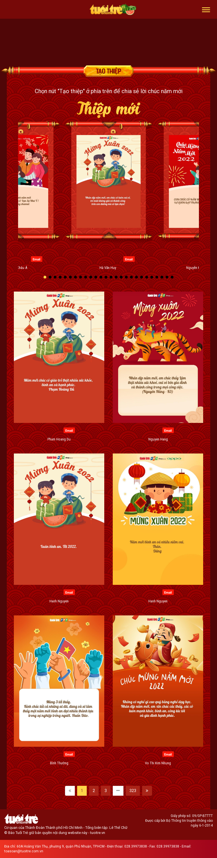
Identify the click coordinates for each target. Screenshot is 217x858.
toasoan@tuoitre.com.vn (23, 851)
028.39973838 (135, 846)
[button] (206, 9)
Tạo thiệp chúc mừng (108, 71)
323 (132, 790)
